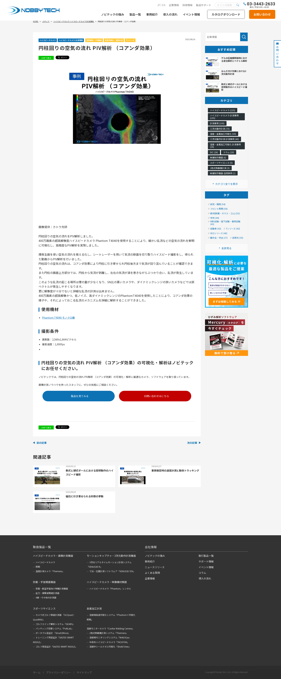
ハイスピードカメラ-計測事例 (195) (224, 116)
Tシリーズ (130, 40)
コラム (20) (228, 152)
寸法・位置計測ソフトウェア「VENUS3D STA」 (112, 571)
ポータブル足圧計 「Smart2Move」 (53, 632)
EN (163, 5)
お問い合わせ (262, 14)
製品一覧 (135, 14)
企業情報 (174, 5)
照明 (38, 566)
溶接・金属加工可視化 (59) (223, 133)
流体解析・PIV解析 (94, 40)
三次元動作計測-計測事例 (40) (224, 139)
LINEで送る (46, 57)
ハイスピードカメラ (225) (222, 110)
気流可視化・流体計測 (114, 40)
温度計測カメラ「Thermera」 (50, 571)
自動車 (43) (215, 228)
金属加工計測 (94, 608)
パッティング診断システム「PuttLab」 (54, 628)
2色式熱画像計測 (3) (220, 168)
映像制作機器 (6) (218, 157)
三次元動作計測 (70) (220, 128)
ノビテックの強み (112, 14)
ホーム (37, 672)
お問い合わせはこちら (156, 396)
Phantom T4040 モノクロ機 (58, 317)
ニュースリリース (155, 567)
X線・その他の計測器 (46, 597)
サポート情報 (206, 561)
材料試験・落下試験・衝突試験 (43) (225, 222)
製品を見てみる (80, 396)
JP (158, 5)
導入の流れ (170, 14)
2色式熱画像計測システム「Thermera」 (108, 632)
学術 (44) (214, 218)
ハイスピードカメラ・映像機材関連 (107, 582)
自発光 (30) (237, 237)
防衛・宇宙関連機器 (44, 582)
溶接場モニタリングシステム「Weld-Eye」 (110, 637)
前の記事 (42, 442)
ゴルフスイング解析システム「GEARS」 (55, 623)
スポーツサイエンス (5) (221, 162)
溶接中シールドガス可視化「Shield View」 (110, 646)
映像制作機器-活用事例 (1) (222, 173)
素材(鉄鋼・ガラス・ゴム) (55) (225, 213)
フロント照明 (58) (219, 208)
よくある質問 (152, 572)
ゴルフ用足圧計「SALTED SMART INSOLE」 (56, 646)
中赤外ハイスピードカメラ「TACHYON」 (109, 642)
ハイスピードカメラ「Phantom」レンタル (110, 588)
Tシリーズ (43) (233, 228)
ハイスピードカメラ (48, 40)
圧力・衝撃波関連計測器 (47, 593)
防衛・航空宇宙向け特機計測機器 (52, 588)
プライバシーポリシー (58, 672)
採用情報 (187, 5)
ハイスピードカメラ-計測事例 (71, 40)
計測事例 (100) (217, 123)
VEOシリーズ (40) (218, 233)
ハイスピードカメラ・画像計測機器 (53, 555)
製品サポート (203, 5)
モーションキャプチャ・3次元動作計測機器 (111, 555)
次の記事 (192, 442)
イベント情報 (191, 14)
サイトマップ (84, 672)
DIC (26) (214, 152)
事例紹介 (152, 14)
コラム (202, 572)
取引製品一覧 (206, 555)
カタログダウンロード (226, 14)
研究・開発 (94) (217, 204)
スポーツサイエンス (44, 608)
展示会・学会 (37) (219, 237)
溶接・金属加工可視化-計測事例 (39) (225, 145)
